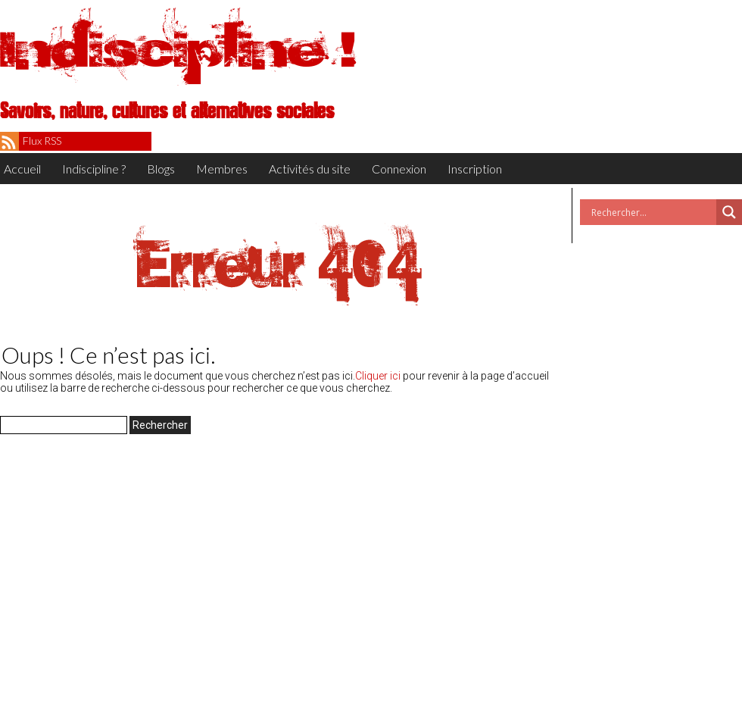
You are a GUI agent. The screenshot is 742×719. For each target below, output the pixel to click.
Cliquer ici (378, 376)
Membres (222, 168)
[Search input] (651, 212)
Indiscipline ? (94, 168)
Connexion (399, 168)
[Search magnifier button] (729, 212)
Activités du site (310, 168)
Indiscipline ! (178, 49)
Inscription (474, 168)
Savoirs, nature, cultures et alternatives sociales (167, 111)
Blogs (161, 168)
